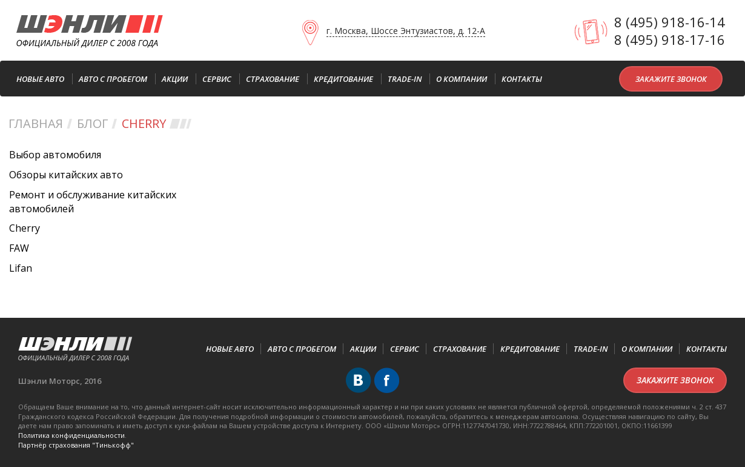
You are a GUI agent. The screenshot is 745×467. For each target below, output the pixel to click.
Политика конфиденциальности (71, 435)
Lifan (20, 268)
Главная (35, 123)
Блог (92, 123)
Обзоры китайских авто (66, 174)
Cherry (24, 228)
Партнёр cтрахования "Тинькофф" (76, 444)
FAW (19, 248)
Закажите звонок (671, 78)
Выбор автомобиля (55, 154)
